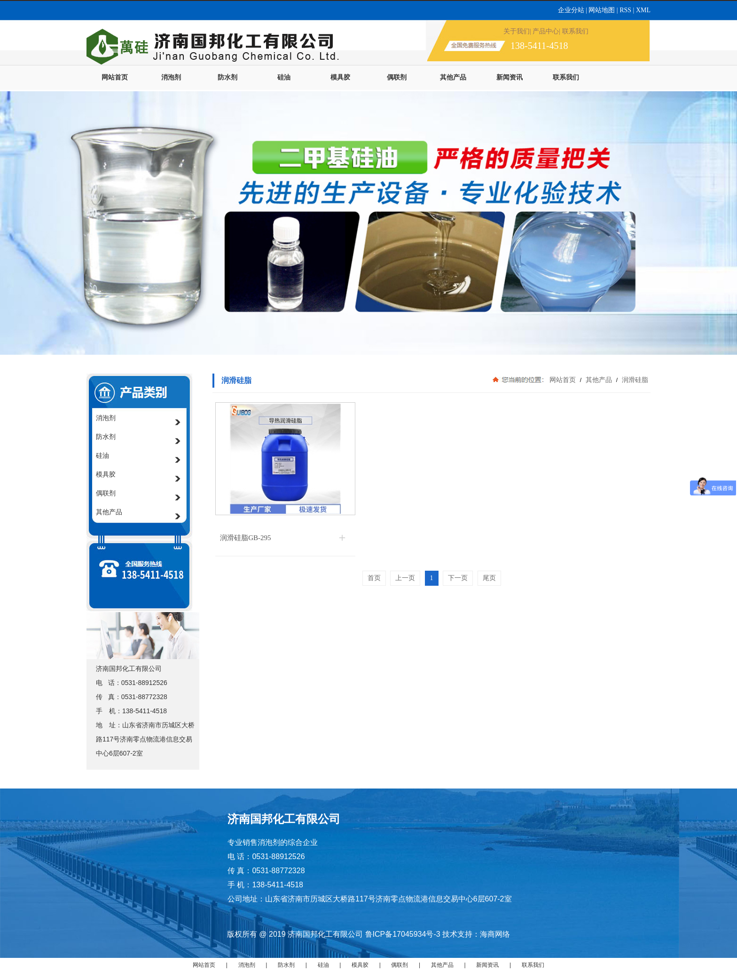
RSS (626, 10)
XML (643, 10)
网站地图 (601, 10)
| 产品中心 (544, 31)
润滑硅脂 (634, 379)
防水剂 (227, 77)
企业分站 (572, 10)
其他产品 (453, 77)
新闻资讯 (509, 77)
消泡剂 (171, 77)
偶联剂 (397, 77)
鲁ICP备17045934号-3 (402, 934)
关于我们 (516, 31)
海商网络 (495, 934)
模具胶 (340, 77)
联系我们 (566, 77)
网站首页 (115, 77)
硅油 (283, 77)
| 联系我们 (573, 31)
